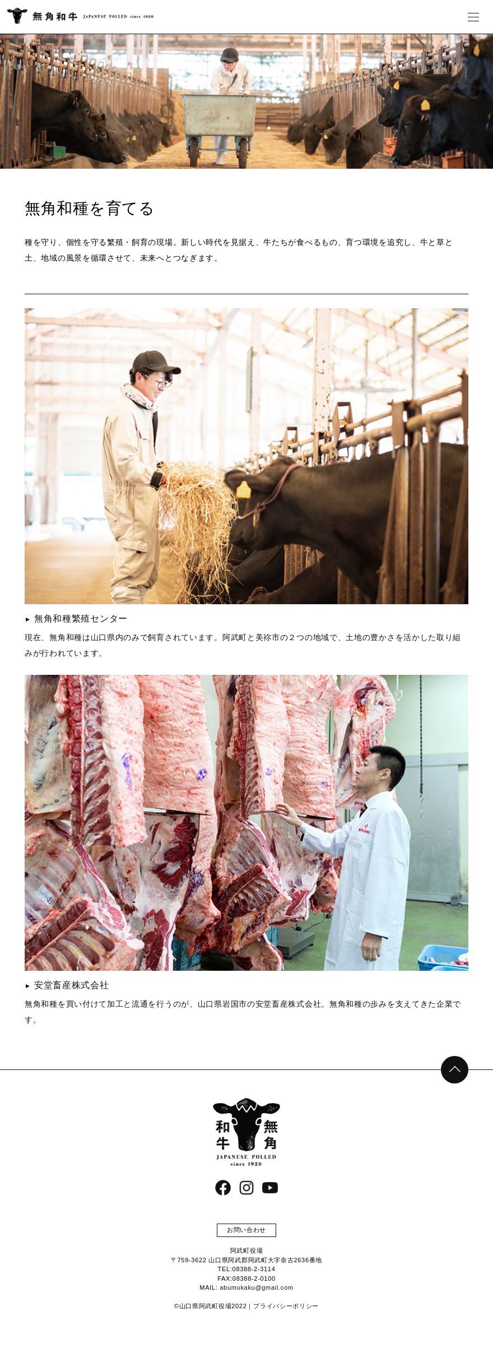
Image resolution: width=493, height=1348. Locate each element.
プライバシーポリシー (286, 1306)
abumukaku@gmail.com (256, 1287)
